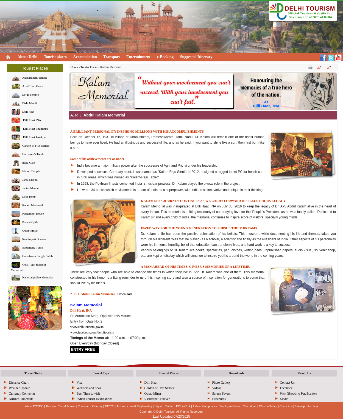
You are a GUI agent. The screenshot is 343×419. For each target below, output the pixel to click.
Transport (111, 57)
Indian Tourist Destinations (94, 399)
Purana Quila (30, 222)
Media (284, 399)
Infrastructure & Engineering (134, 406)
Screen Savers (221, 393)
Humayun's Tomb (33, 154)
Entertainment (138, 57)
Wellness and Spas (89, 388)
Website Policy (268, 406)
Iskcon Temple (31, 171)
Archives (312, 406)
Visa (79, 382)
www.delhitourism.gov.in (87, 327)
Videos (216, 388)
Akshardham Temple (35, 77)
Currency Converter (22, 393)
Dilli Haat (28, 111)
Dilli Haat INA (31, 120)
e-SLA (186, 406)
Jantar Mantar (30, 188)
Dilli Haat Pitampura (35, 128)
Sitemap (300, 406)
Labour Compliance (205, 406)
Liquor (159, 406)
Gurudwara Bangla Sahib (37, 256)
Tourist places (55, 57)
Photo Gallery (221, 382)
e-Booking (165, 57)
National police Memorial (38, 277)
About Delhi (28, 57)
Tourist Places (88, 67)
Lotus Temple (30, 94)
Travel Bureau (67, 406)
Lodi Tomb (29, 196)
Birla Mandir (30, 103)
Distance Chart (19, 382)
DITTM (110, 406)
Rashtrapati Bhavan (34, 239)
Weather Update (19, 388)
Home (74, 67)
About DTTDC (34, 406)
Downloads (236, 373)
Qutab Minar (30, 230)
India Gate (28, 162)
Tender (169, 406)
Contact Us (287, 382)
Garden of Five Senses (35, 145)
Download (124, 294)
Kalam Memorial (32, 205)
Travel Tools (33, 373)
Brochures (218, 399)
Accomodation (85, 57)
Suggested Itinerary (196, 57)
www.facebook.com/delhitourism (92, 332)
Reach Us (304, 373)
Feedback (286, 388)
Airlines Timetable (21, 399)
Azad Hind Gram (32, 86)
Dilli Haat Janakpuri (35, 137)
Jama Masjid (30, 179)
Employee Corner (230, 406)
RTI (178, 406)
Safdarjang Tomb (32, 247)
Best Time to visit (88, 393)
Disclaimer (249, 406)
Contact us (286, 406)
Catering (97, 406)
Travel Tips (101, 373)
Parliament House (33, 213)
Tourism (51, 406)
